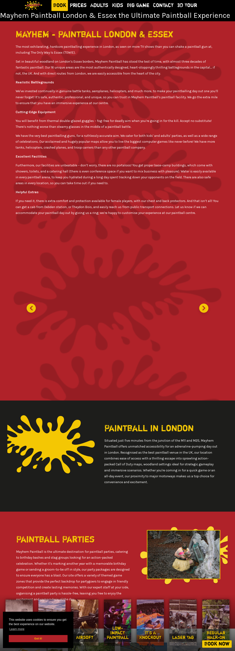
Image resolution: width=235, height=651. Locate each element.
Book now (216, 644)
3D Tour (187, 5)
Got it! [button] (38, 638)
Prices (78, 5)
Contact (163, 5)
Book (59, 5)
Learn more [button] (16, 629)
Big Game (138, 5)
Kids (117, 5)
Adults (99, 5)
